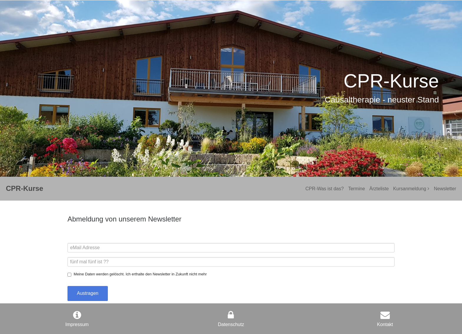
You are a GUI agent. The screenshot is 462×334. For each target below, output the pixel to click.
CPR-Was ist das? (325, 188)
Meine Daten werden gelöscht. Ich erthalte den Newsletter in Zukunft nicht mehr (140, 274)
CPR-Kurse (24, 188)
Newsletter (445, 188)
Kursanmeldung (409, 188)
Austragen (87, 293)
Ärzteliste (379, 188)
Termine (356, 188)
